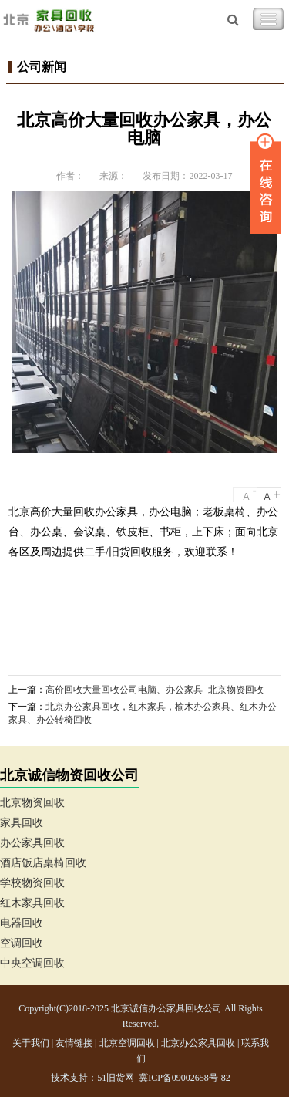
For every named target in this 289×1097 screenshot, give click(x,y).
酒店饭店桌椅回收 (43, 863)
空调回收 (21, 943)
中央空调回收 (32, 963)
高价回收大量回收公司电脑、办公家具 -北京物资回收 (154, 689)
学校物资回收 (32, 883)
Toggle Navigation (268, 19)
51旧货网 (115, 1077)
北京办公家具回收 (198, 1043)
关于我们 (30, 1043)
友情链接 (73, 1043)
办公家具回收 (32, 843)
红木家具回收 (32, 903)
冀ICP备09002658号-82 (184, 1077)
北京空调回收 (127, 1043)
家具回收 (21, 823)
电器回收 (21, 923)
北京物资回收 (32, 802)
